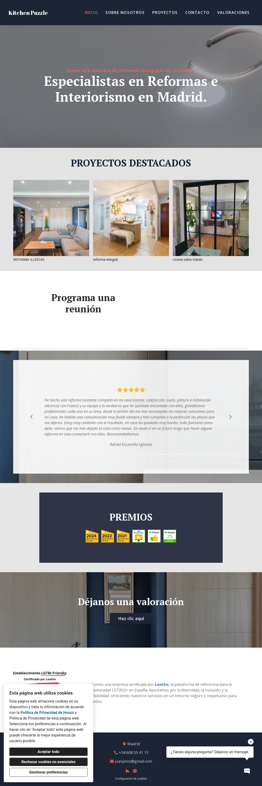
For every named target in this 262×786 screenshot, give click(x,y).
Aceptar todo (49, 751)
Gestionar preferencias (48, 772)
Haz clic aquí (131, 618)
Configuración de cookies (131, 778)
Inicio (91, 12)
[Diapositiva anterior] (31, 416)
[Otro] (135, 771)
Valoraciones (233, 12)
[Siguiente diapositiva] (230, 416)
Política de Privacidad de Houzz (47, 712)
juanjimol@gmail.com (133, 761)
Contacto (197, 12)
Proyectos (165, 12)
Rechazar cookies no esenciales (48, 762)
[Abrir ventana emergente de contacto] (247, 771)
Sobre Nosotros (125, 12)
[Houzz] (127, 771)
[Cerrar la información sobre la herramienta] (251, 742)
